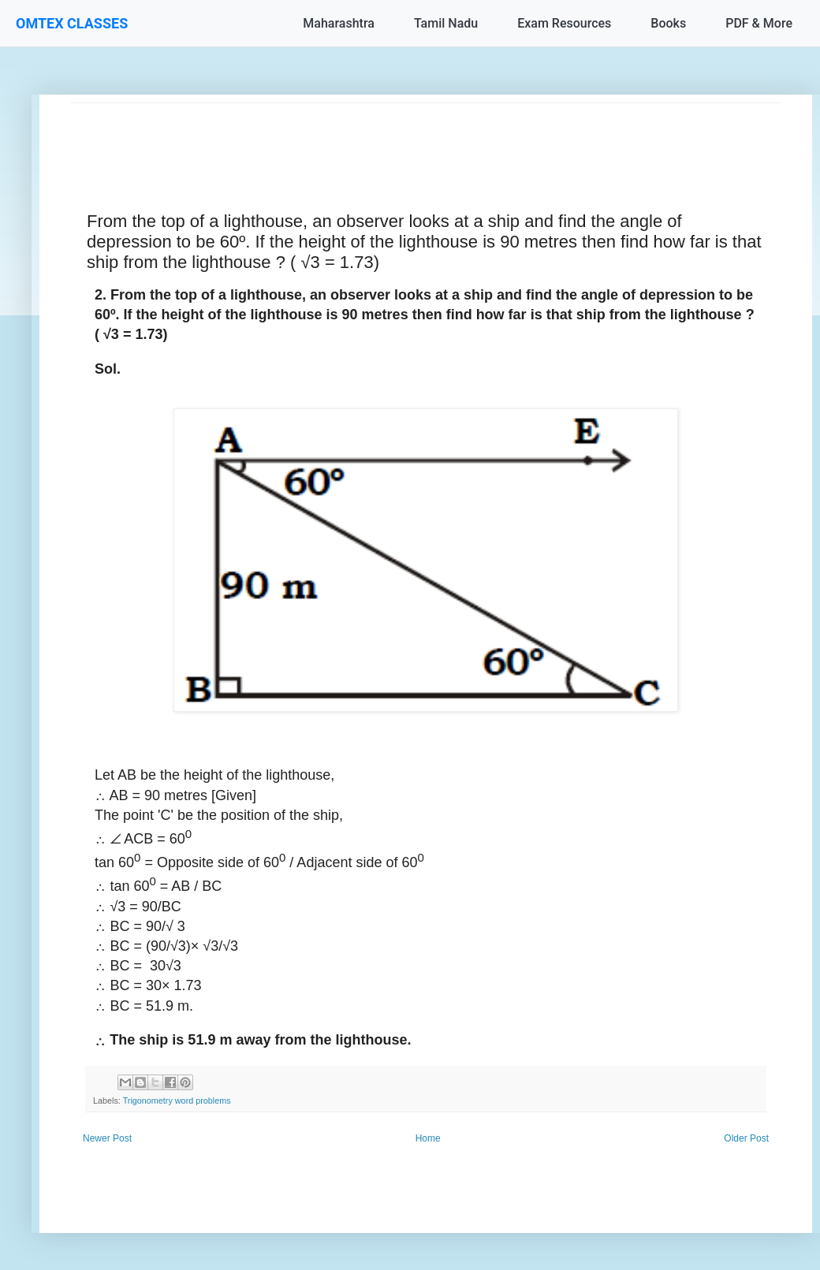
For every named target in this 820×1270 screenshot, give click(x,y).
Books (668, 23)
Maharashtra (339, 23)
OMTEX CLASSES (72, 23)
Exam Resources (564, 23)
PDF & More (758, 23)
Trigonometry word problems (177, 1100)
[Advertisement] (426, 138)
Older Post (746, 1138)
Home (428, 1138)
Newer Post (107, 1138)
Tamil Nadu (446, 23)
